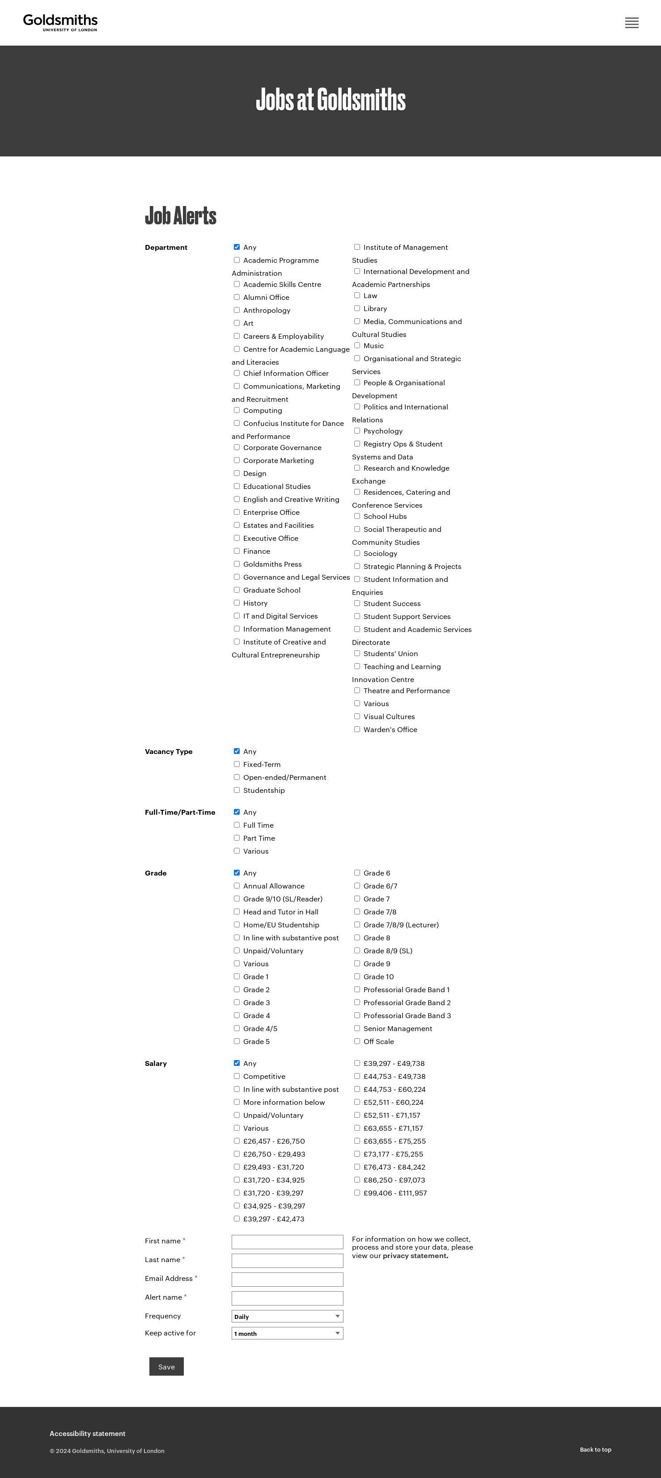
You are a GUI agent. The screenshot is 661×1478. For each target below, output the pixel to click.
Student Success (392, 603)
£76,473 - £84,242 (394, 1166)
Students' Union (391, 653)
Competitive (264, 1076)
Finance (256, 551)
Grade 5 (256, 1041)
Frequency (163, 1315)
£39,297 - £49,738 (394, 1063)
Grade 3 (256, 1002)
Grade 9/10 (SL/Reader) (282, 898)
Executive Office (270, 538)
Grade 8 (377, 937)
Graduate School (272, 589)
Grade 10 (379, 976)
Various (376, 703)
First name (165, 1240)
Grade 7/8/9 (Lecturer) (401, 924)
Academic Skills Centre (282, 284)
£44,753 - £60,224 (395, 1089)
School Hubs (385, 516)
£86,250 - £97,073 (394, 1179)
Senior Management (398, 1028)
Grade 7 (377, 898)
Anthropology (267, 310)
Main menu (632, 22)
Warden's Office (390, 729)
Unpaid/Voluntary (273, 950)
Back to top (595, 1449)
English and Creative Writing (291, 499)
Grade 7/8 (380, 911)
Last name (165, 1259)
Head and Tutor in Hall (280, 911)
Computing (262, 410)
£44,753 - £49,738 (395, 1076)
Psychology (383, 430)
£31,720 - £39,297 (273, 1192)
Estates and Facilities (278, 525)
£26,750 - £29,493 (274, 1153)
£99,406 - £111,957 (395, 1192)
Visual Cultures (389, 716)
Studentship (264, 790)
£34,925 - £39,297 (274, 1205)
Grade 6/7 (381, 885)
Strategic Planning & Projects (413, 566)
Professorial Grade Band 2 (407, 1002)
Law (370, 295)
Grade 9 (377, 963)
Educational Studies (277, 486)
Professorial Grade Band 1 (407, 989)
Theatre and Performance (407, 690)
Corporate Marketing (278, 460)
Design (255, 473)
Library (375, 308)
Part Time (259, 837)
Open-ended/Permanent (284, 777)
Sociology (381, 553)
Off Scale (379, 1041)
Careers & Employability (283, 336)
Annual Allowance (274, 885)
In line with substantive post (291, 937)
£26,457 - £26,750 (274, 1140)
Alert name (166, 1296)
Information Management (287, 628)
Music (374, 345)
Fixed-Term (262, 764)
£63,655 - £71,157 (393, 1128)
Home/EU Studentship (281, 924)
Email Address (171, 1278)
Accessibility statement (88, 1433)
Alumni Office (266, 297)
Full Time (258, 825)
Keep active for (170, 1332)
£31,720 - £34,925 (274, 1179)
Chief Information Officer (286, 373)
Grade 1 (256, 976)
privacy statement (414, 1255)
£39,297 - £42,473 (274, 1218)
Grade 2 (256, 989)
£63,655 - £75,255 (395, 1140)
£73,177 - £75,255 (394, 1153)
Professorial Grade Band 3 (407, 1015)
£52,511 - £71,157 (392, 1115)
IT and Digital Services (280, 615)
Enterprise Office (271, 512)
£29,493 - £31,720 (273, 1166)
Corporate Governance (282, 447)
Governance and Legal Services (296, 576)
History (255, 602)
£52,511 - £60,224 (394, 1102)
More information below (284, 1102)
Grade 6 (377, 872)
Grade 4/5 (260, 1028)
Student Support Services (407, 616)
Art (248, 323)
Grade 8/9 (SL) (388, 950)
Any (250, 247)
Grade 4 (256, 1015)
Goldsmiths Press (272, 563)
